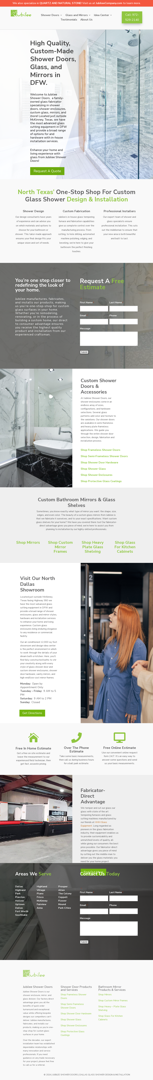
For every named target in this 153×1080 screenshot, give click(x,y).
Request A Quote (47, 171)
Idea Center (101, 15)
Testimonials (69, 20)
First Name (87, 303)
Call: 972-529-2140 (132, 17)
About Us (86, 20)
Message (85, 328)
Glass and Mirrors (76, 15)
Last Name (116, 303)
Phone (113, 315)
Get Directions (32, 713)
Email (84, 316)
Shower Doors (50, 15)
